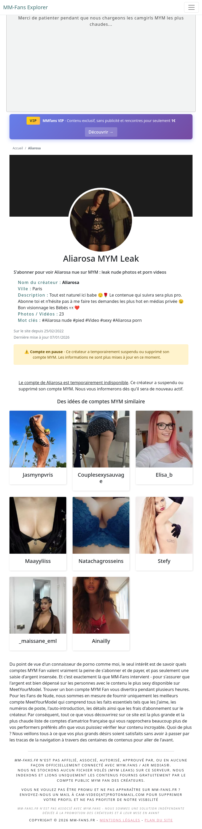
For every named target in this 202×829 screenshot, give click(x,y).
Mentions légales (120, 820)
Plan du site (159, 820)
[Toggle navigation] (191, 7)
